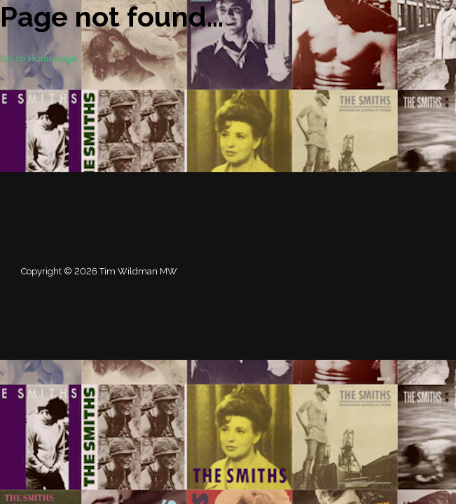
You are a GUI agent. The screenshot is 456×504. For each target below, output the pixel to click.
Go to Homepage (39, 58)
